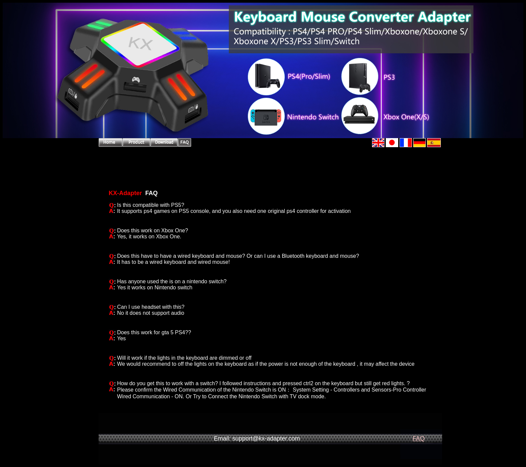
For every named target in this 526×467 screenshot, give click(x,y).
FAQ (419, 438)
